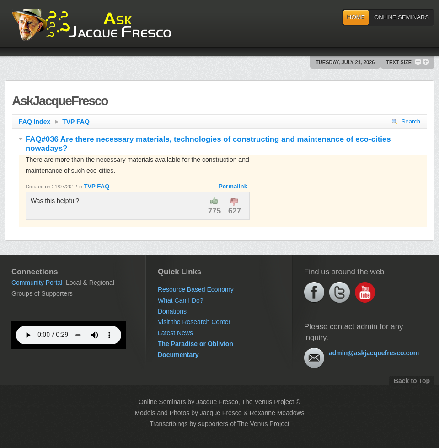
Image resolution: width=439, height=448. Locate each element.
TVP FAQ (76, 121)
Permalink (233, 186)
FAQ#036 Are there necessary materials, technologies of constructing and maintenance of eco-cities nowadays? (205, 144)
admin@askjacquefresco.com (374, 353)
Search (406, 121)
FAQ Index (39, 121)
